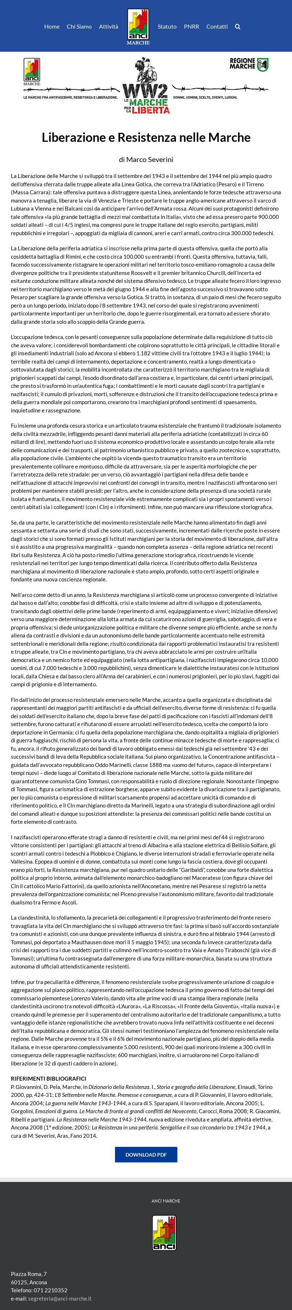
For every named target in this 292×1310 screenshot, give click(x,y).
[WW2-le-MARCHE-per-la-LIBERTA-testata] (146, 54)
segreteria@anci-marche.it (60, 1298)
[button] (237, 26)
